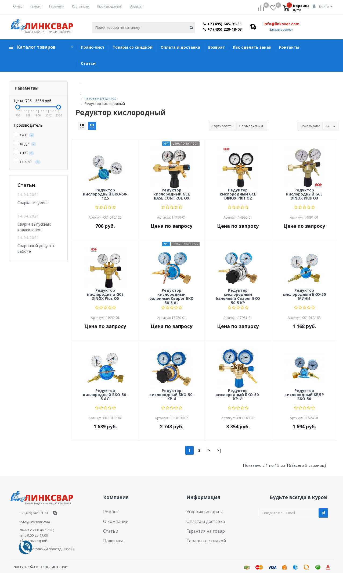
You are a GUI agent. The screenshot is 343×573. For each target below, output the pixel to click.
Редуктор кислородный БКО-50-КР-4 (171, 389)
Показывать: (310, 120)
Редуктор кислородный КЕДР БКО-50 (304, 389)
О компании (113, 514)
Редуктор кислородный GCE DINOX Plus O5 (105, 289)
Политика (111, 530)
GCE (24, 134)
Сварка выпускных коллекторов (34, 227)
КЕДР (25, 144)
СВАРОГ (27, 162)
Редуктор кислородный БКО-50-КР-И (238, 389)
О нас (17, 6)
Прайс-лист (92, 47)
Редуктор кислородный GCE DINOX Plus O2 (238, 189)
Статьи (88, 63)
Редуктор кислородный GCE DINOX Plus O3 (304, 189)
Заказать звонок (281, 29)
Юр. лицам (80, 6)
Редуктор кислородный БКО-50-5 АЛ (105, 389)
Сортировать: (222, 120)
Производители (109, 6)
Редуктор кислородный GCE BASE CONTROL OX (171, 189)
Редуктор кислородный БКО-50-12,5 (105, 189)
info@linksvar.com (281, 23)
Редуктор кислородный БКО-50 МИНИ (304, 289)
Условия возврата (202, 505)
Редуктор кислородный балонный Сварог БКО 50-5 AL (171, 291)
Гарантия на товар (202, 522)
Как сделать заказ (252, 47)
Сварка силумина (33, 202)
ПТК (24, 152)
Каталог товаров (36, 47)
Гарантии (56, 6)
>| (219, 444)
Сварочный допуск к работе (35, 248)
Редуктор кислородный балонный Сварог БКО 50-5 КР (238, 291)
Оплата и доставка (180, 47)
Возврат (136, 6)
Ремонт (36, 6)
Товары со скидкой (133, 47)
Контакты (289, 47)
